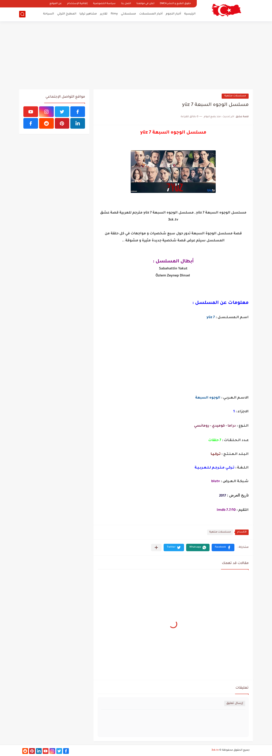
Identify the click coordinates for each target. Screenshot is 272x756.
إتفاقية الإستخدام (77, 3)
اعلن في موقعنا (145, 3)
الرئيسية (190, 14)
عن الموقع (56, 3)
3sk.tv (215, 750)
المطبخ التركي (66, 14)
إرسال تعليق (234, 703)
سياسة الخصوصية (104, 3)
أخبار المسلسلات (151, 14)
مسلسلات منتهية (235, 96)
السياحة (48, 14)
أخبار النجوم (173, 14)
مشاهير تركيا (88, 14)
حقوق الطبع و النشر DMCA (175, 3)
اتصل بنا (126, 3)
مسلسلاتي (128, 14)
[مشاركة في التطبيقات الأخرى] (156, 547)
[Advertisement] (136, 55)
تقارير (104, 14)
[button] (223, 547)
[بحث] (22, 14)
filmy (114, 14)
